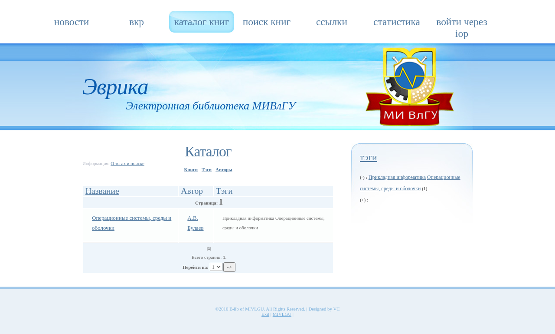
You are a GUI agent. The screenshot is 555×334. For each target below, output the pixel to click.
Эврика (115, 86)
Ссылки (331, 21)
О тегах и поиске (127, 163)
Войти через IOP (461, 24)
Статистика (396, 21)
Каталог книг (201, 21)
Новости (71, 21)
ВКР (136, 21)
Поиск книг (267, 21)
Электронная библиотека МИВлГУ (210, 105)
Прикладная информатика (397, 177)
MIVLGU (282, 314)
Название (102, 190)
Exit (265, 314)
